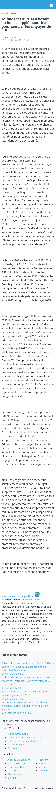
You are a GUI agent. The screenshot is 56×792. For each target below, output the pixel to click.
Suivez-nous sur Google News (20, 596)
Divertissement (15, 774)
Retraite (43, 763)
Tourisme (44, 770)
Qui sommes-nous (17, 734)
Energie (11, 777)
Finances (43, 760)
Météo (42, 767)
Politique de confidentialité (22, 741)
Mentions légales (16, 744)
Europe (14, 13)
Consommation (15, 767)
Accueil (4, 13)
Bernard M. (12, 37)
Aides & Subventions (18, 760)
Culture (11, 770)
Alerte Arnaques (16, 763)
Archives (12, 748)
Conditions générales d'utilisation (26, 737)
